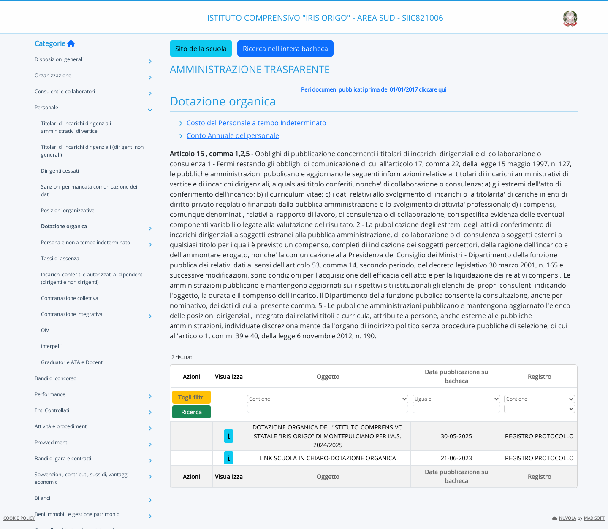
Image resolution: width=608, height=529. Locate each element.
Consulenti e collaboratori (65, 107)
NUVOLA (564, 518)
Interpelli (51, 362)
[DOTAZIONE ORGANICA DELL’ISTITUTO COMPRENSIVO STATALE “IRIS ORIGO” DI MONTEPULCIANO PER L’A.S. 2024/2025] (228, 436)
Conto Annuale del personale (233, 135)
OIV (45, 346)
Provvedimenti (51, 458)
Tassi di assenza (60, 274)
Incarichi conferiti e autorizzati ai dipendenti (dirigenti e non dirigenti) (92, 294)
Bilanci (42, 514)
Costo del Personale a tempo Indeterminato (256, 122)
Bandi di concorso (55, 394)
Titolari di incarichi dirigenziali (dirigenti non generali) (92, 166)
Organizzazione (53, 91)
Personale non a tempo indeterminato (85, 258)
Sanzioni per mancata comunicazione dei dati (89, 206)
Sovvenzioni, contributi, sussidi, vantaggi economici (82, 494)
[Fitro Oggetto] (327, 409)
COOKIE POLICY (19, 518)
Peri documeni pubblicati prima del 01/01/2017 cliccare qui (373, 89)
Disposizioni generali (59, 75)
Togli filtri (191, 397)
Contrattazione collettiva (69, 314)
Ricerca (191, 412)
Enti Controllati (52, 426)
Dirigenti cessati (60, 186)
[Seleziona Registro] (539, 409)
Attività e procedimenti (61, 442)
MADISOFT (594, 518)
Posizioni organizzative (68, 226)
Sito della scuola (201, 48)
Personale (46, 123)
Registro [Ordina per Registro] (539, 376)
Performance (50, 410)
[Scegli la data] (456, 409)
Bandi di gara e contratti (63, 474)
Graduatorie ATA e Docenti (72, 378)
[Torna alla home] (71, 59)
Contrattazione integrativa (72, 330)
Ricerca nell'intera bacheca (285, 48)
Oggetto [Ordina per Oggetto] (328, 376)
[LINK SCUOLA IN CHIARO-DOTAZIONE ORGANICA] (228, 457)
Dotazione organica (64, 242)
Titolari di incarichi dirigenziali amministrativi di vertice (76, 143)
